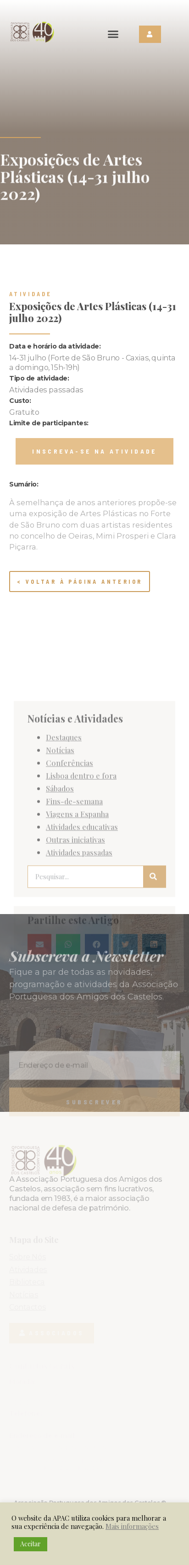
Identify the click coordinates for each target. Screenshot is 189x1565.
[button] (113, 34)
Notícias (60, 864)
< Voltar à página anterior (79, 581)
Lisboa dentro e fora (81, 889)
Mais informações (132, 1526)
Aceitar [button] (30, 1543)
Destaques (64, 851)
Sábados (60, 902)
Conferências (69, 877)
